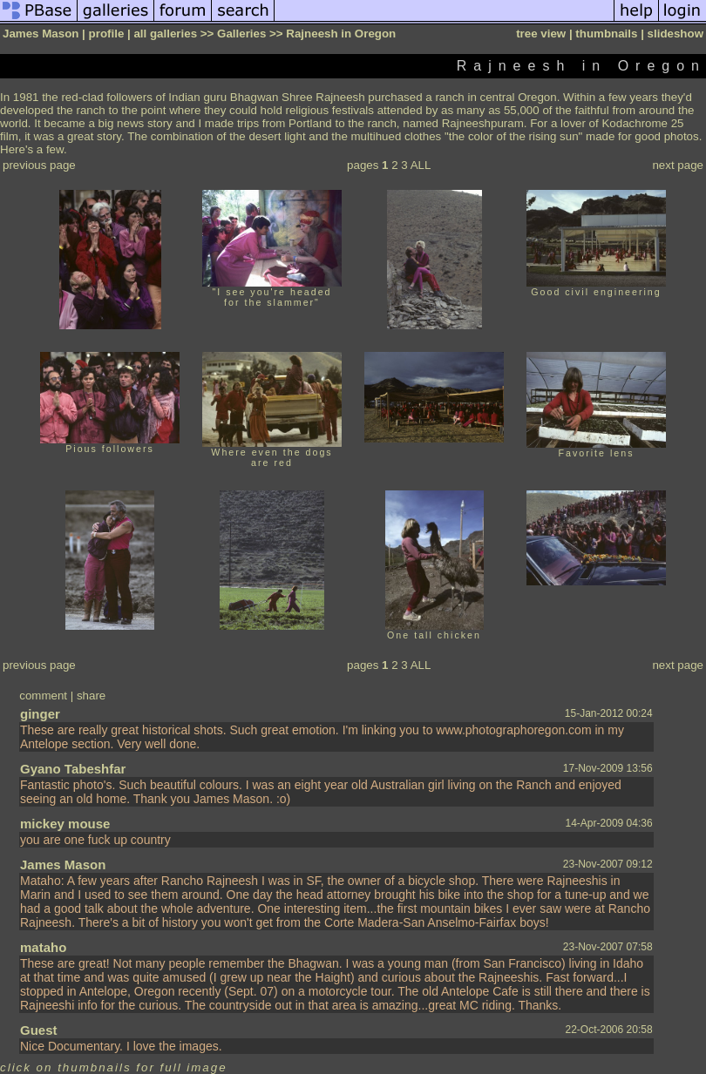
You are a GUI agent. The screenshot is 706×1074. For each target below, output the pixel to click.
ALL (421, 165)
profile (107, 33)
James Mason (62, 864)
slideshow (675, 33)
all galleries (165, 33)
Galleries (241, 33)
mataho (43, 947)
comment (43, 695)
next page (677, 165)
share (91, 695)
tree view (541, 33)
